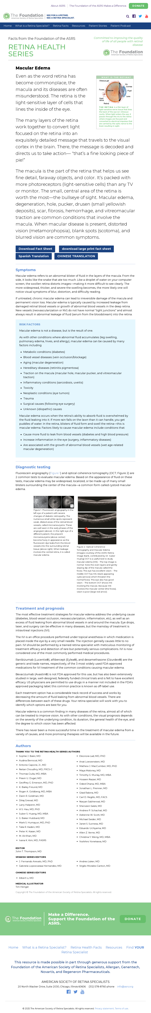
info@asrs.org (125, 986)
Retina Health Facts (86, 947)
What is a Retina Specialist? (32, 25)
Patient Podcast (121, 25)
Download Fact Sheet (35, 249)
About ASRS (58, 5)
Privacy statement (104, 1008)
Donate (138, 5)
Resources (78, 25)
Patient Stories (98, 25)
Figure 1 (55, 473)
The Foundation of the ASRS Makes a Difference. (98, 5)
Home (8, 25)
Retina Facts (61, 25)
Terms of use (121, 1008)
